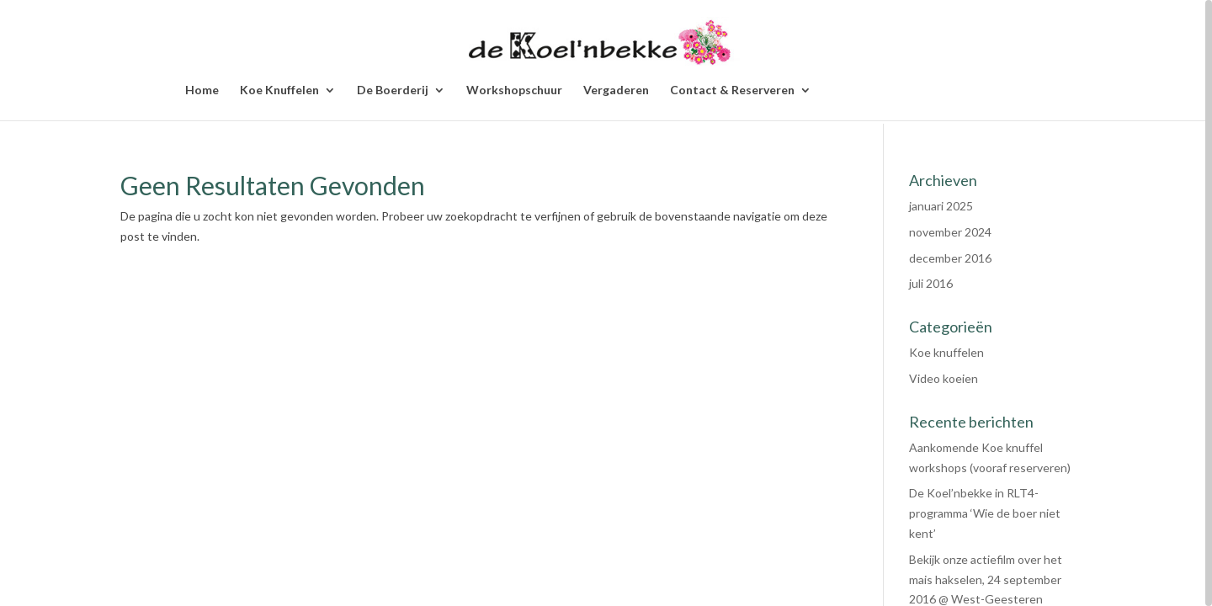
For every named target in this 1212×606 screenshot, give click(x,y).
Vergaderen (616, 90)
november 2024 (950, 232)
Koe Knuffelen (279, 90)
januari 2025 (941, 206)
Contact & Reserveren (732, 90)
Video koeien (943, 378)
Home (202, 90)
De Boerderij (392, 90)
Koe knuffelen (946, 352)
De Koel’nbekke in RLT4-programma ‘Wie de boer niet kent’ (984, 513)
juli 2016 (931, 283)
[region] (606, 303)
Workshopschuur (514, 90)
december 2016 (950, 258)
